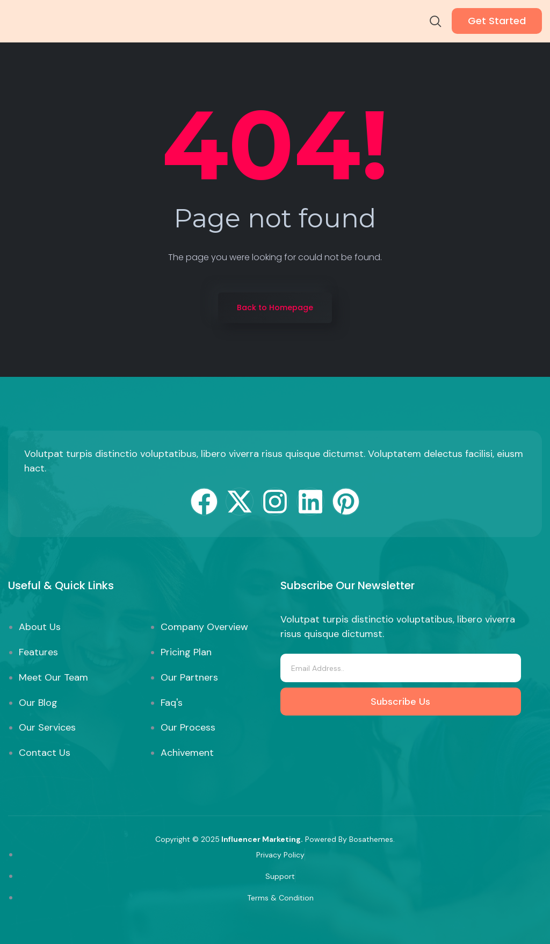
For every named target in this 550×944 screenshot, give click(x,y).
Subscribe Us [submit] (400, 701)
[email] (400, 668)
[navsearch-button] (435, 22)
